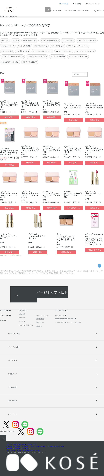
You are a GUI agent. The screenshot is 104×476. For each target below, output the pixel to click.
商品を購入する (73, 208)
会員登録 (39, 326)
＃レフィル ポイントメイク (42, 51)
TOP (1, 17)
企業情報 (65, 4)
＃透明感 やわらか (40, 46)
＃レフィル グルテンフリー (78, 56)
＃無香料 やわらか (22, 51)
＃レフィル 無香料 (24, 46)
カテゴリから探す (55, 11)
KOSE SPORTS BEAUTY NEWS (65, 319)
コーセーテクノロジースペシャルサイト (67, 322)
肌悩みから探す (83, 11)
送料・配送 (22, 321)
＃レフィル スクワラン (64, 51)
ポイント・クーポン (42, 315)
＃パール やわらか (57, 46)
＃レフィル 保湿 (7, 51)
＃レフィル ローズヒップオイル (12, 56)
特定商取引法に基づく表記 (55, 446)
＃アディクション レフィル (84, 51)
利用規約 (25, 446)
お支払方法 (22, 317)
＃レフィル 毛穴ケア (30, 62)
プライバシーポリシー (37, 446)
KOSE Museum (59, 315)
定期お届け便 (40, 319)
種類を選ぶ (9, 117)
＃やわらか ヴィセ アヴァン (37, 56)
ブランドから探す (70, 11)
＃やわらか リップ (7, 46)
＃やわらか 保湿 (68, 40)
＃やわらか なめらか (30, 40)
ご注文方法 (22, 314)
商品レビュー (40, 322)
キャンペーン (4, 320)
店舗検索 (78, 4)
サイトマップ (12, 414)
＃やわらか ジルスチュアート (78, 46)
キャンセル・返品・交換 (26, 325)
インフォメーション (93, 4)
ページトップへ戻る (52, 292)
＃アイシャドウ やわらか (50, 40)
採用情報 (17, 446)
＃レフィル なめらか (57, 56)
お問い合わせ (12, 401)
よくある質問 (12, 387)
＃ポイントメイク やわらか (86, 40)
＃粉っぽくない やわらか (10, 62)
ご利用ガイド (23, 310)
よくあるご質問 (11, 444)
